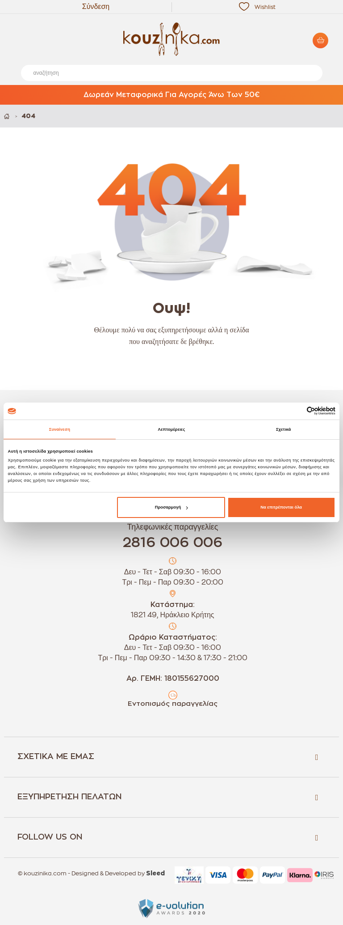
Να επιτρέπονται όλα (281, 507)
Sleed (155, 873)
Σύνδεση (95, 6)
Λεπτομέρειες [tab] (171, 429)
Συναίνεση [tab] (59, 429)
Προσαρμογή (171, 507)
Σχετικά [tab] (283, 429)
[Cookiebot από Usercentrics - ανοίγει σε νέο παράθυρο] (296, 411)
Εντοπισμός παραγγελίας (173, 703)
